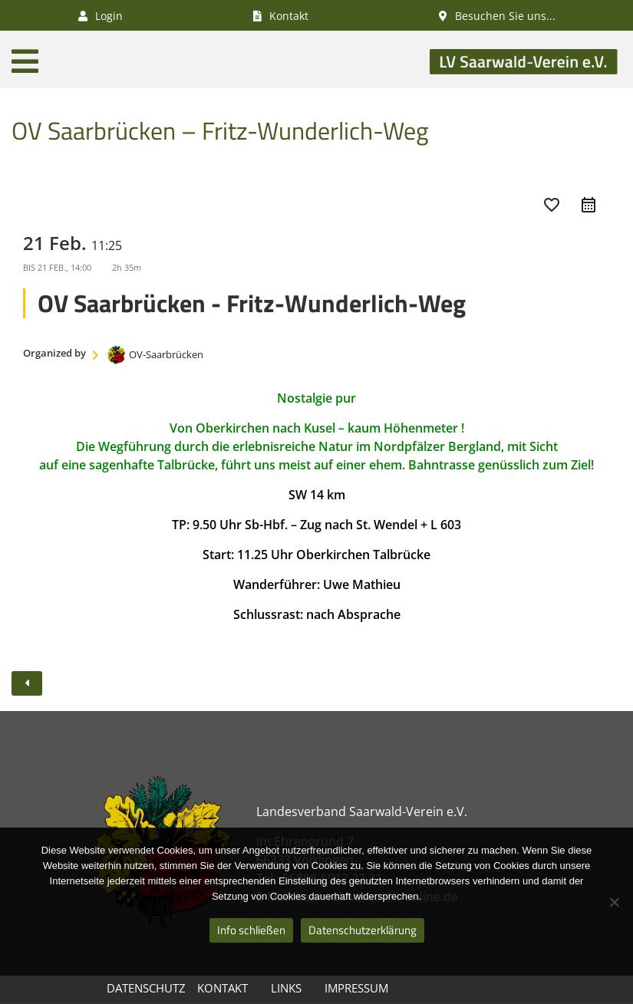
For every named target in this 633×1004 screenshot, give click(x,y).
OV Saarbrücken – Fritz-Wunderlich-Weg (220, 130)
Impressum (356, 988)
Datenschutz (146, 988)
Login (100, 15)
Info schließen (251, 930)
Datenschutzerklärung (362, 930)
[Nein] (613, 902)
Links (286, 988)
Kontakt (222, 988)
